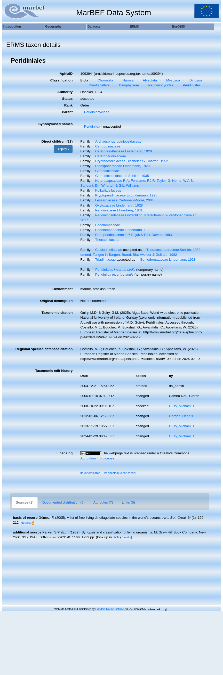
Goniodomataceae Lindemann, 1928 (166, 259)
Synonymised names (55, 124)
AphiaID (66, 74)
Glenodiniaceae (105, 171)
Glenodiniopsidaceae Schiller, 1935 (120, 176)
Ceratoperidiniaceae (108, 156)
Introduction (12, 26)
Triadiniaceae (103, 259)
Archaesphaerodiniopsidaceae (116, 141)
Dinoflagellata (97, 85)
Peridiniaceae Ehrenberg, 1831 (116, 210)
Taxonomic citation (57, 313)
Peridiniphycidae (159, 85)
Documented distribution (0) (63, 502)
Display (63, 149)
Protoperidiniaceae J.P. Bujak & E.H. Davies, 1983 (131, 235)
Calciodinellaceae (106, 250)
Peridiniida (90, 126)
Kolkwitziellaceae (106, 190)
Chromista (103, 80)
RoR (116, 537)
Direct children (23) (57, 141)
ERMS (134, 26)
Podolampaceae (105, 225)
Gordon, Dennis (181, 416)
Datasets (93, 26)
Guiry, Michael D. (182, 406)
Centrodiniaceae (105, 146)
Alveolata (148, 80)
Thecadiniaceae (105, 240)
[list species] (111, 472)
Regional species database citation (44, 349)
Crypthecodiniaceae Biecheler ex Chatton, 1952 (129, 161)
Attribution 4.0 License (97, 458)
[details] (26, 522)
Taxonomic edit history (54, 371)
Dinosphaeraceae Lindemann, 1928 (120, 166)
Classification (61, 80)
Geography (53, 26)
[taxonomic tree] (90, 472)
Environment (62, 289)
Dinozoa (194, 80)
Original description (56, 301)
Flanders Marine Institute (109, 609)
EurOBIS (178, 26)
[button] (8, 60)
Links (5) (128, 502)
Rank (68, 105)
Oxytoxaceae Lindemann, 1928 (117, 205)
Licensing (65, 453)
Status (67, 99)
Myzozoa (171, 80)
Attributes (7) (103, 502)
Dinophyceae (127, 85)
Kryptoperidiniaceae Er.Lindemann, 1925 (124, 195)
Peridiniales (190, 85)
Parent (67, 112)
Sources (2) (25, 502)
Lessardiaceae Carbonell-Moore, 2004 (122, 200)
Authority (65, 92)
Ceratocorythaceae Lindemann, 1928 (121, 151)
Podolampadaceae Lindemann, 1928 (121, 230)
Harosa (126, 80)
